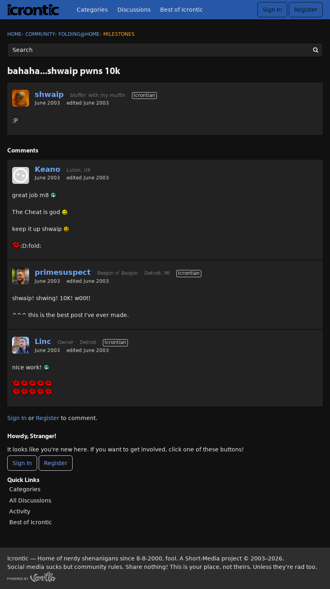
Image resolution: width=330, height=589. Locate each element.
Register (305, 9)
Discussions (133, 9)
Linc (43, 341)
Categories (92, 9)
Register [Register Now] (55, 463)
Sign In (272, 9)
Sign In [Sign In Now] (22, 463)
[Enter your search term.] (165, 50)
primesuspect (63, 272)
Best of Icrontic (181, 9)
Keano (47, 169)
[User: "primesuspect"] (20, 276)
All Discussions (30, 500)
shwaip (49, 94)
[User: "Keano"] (20, 175)
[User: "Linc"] (20, 345)
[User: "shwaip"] (20, 98)
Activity (19, 511)
